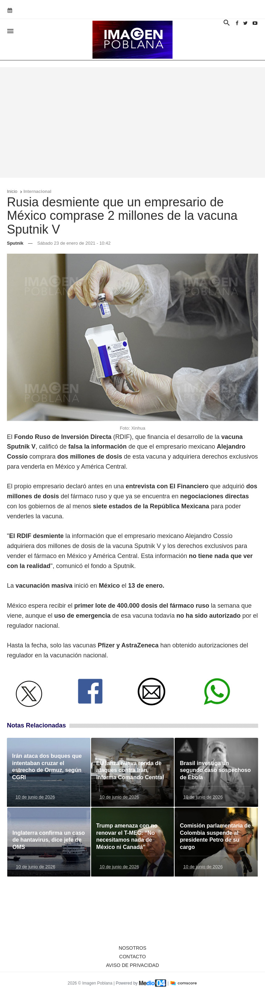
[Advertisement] (132, 122)
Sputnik (15, 243)
